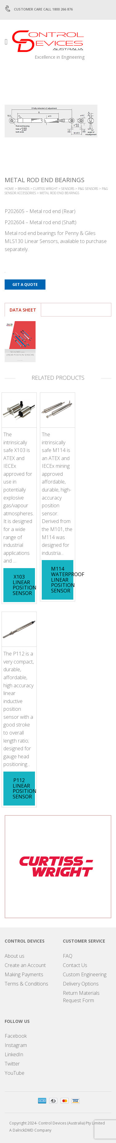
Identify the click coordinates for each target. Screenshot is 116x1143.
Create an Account (25, 965)
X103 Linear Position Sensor (25, 585)
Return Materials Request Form (81, 997)
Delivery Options (81, 983)
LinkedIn (14, 1054)
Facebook (16, 1035)
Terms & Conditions (26, 983)
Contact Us (75, 965)
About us (14, 955)
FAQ (67, 955)
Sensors (67, 188)
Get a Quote (25, 284)
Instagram (16, 1045)
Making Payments (24, 974)
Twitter (12, 1063)
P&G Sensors (88, 188)
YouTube (14, 1073)
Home (9, 188)
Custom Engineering (84, 974)
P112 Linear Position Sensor (25, 788)
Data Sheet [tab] (23, 310)
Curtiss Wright (45, 188)
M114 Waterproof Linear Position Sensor (67, 579)
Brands (23, 188)
